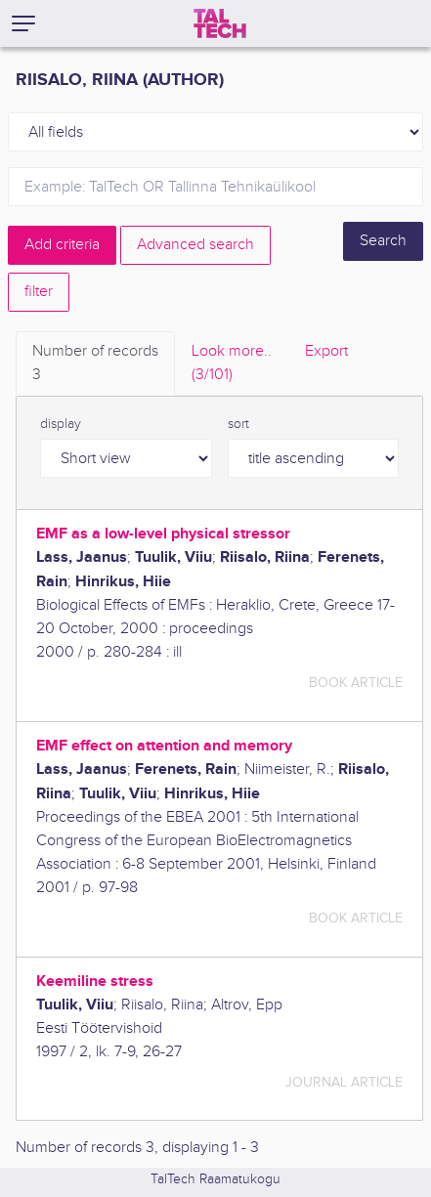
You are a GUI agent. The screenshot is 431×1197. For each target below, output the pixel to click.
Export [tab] (326, 351)
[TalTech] (220, 23)
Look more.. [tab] (232, 364)
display (60, 424)
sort (238, 424)
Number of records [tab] (95, 364)
